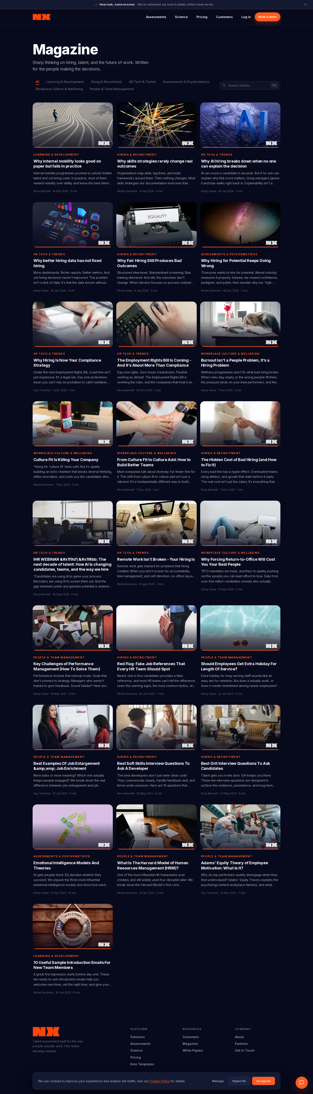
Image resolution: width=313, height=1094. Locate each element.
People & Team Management (112, 89)
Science (181, 17)
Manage (218, 1081)
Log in (246, 17)
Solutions (137, 1037)
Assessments (156, 17)
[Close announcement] (305, 4)
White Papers (193, 1050)
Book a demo (267, 16)
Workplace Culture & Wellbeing (59, 89)
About (239, 1037)
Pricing (201, 17)
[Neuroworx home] (42, 17)
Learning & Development (65, 82)
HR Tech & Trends (142, 82)
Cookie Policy (160, 1081)
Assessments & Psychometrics (186, 82)
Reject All (239, 1081)
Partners (241, 1043)
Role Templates (142, 1064)
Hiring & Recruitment (106, 82)
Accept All (263, 1081)
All (37, 82)
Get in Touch (245, 1050)
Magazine (190, 1043)
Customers (224, 17)
